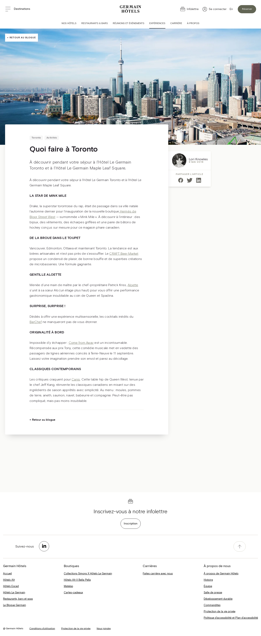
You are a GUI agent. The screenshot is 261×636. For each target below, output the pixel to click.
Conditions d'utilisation (42, 628)
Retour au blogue (23, 38)
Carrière (176, 23)
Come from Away (81, 342)
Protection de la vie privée (219, 611)
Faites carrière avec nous (158, 573)
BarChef (36, 322)
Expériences (157, 23)
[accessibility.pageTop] (239, 546)
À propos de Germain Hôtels (221, 573)
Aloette (133, 285)
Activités (51, 138)
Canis (76, 379)
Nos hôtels (69, 23)
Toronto (36, 138)
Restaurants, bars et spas (18, 599)
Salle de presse (213, 592)
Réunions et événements (128, 23)
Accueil (7, 573)
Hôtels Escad (11, 586)
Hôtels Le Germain (14, 592)
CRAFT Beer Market (123, 253)
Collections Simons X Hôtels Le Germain (88, 573)
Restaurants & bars (94, 23)
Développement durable (218, 599)
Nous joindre (104, 628)
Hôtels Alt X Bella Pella (77, 580)
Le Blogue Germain (14, 605)
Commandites (212, 605)
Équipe (208, 586)
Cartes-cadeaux (73, 592)
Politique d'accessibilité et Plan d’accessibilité (231, 618)
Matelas (68, 586)
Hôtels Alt (9, 580)
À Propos (193, 23)
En (231, 9)
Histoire (208, 580)
